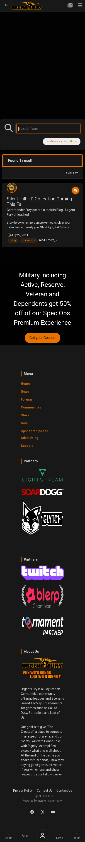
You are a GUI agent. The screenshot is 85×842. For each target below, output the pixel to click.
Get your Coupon (42, 338)
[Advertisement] (42, 56)
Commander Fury (19, 210)
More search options (61, 141)
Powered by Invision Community (43, 800)
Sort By (72, 173)
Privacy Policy (23, 790)
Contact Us (44, 790)
